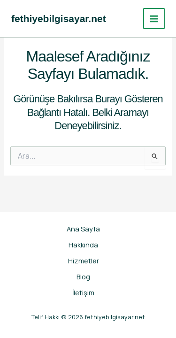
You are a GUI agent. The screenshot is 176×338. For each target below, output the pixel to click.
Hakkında (83, 244)
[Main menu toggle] (154, 19)
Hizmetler (83, 260)
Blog (83, 276)
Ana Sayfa (83, 228)
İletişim (83, 292)
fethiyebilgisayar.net (58, 18)
